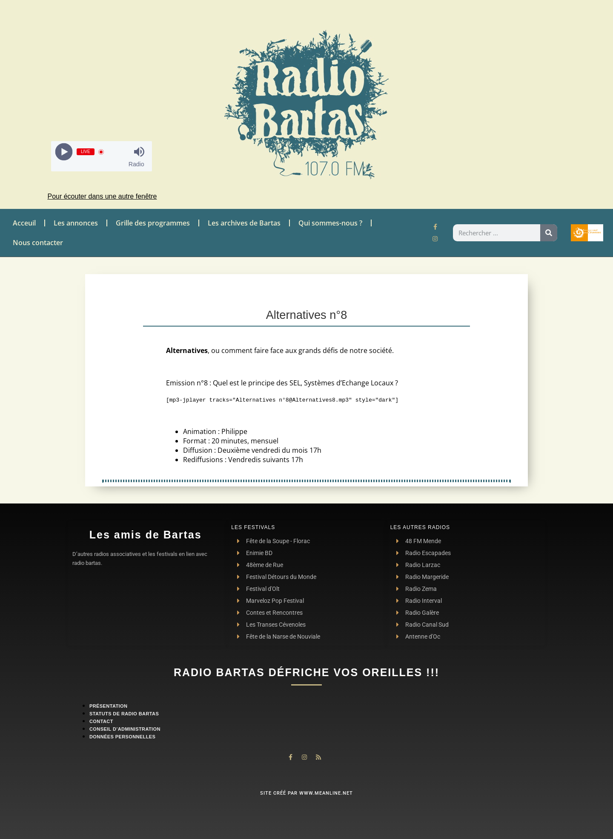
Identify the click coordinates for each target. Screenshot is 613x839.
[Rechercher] (548, 232)
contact (101, 721)
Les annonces (76, 223)
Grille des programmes (153, 223)
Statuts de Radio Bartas (124, 713)
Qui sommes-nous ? (330, 223)
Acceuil (24, 223)
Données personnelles (122, 736)
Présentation (108, 706)
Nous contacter (38, 242)
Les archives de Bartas (244, 223)
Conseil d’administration (124, 729)
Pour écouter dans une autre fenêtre (102, 196)
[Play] (63, 152)
